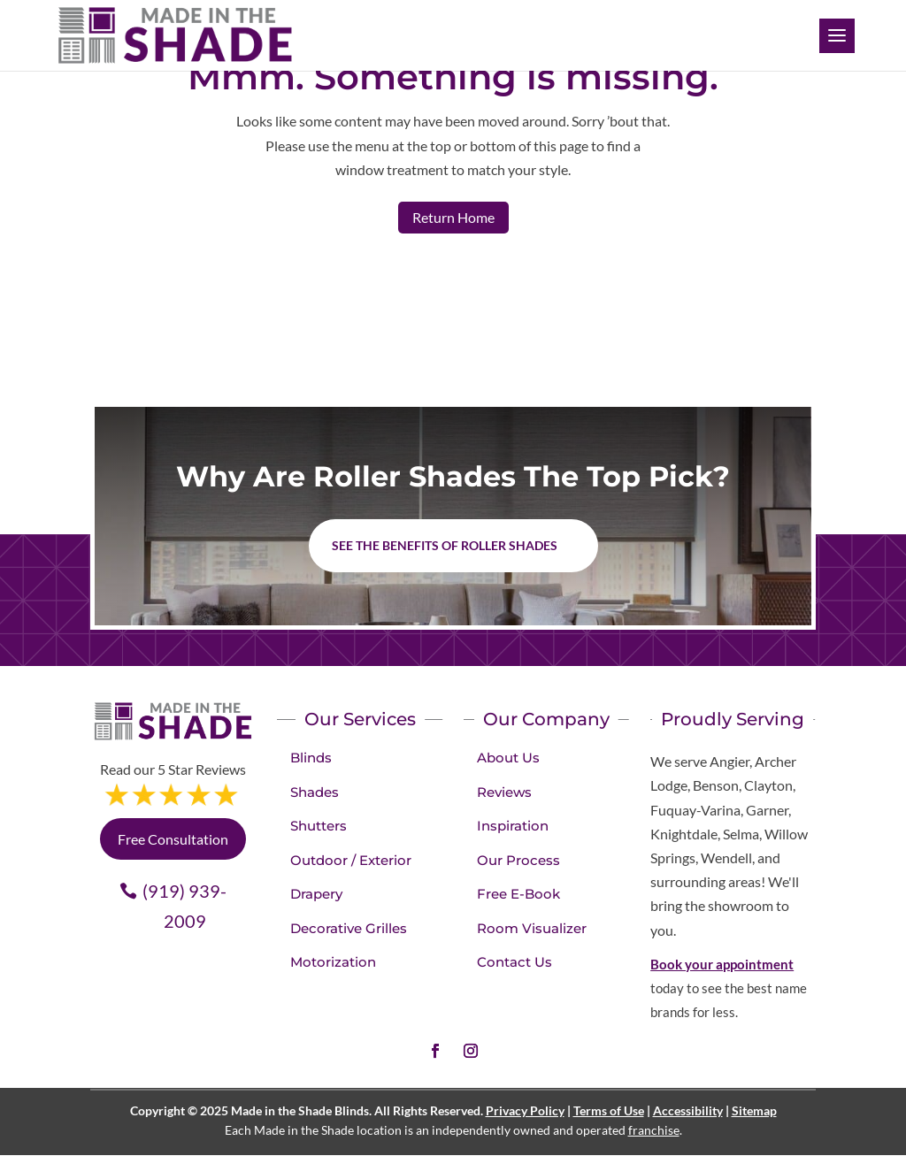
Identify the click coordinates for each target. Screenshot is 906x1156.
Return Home (453, 217)
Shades (314, 792)
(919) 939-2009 (184, 905)
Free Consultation (173, 839)
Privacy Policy (525, 1110)
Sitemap (754, 1110)
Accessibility (688, 1110)
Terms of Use (608, 1110)
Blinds (311, 757)
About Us (508, 757)
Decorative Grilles (348, 928)
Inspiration (513, 825)
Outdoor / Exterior (350, 860)
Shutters (318, 825)
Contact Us (514, 961)
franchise (654, 1129)
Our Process (518, 860)
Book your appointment (722, 964)
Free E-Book (518, 893)
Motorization (333, 961)
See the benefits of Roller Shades (444, 545)
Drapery (316, 893)
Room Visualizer (532, 928)
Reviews (504, 792)
